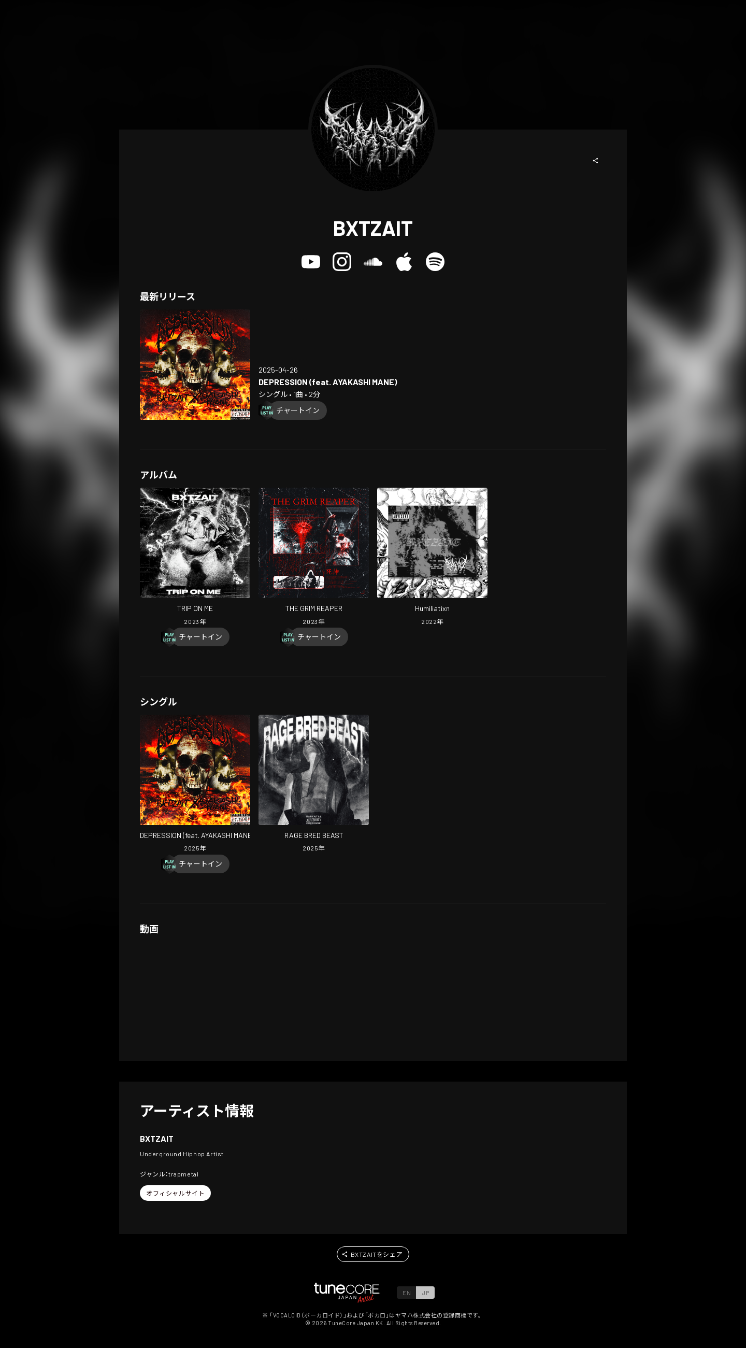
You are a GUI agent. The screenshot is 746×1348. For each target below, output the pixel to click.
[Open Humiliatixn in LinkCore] (432, 558)
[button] (595, 160)
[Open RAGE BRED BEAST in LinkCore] (314, 785)
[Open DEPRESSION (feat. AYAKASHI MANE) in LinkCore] (195, 364)
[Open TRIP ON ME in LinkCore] (195, 558)
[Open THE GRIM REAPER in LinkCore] (314, 558)
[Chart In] (298, 410)
